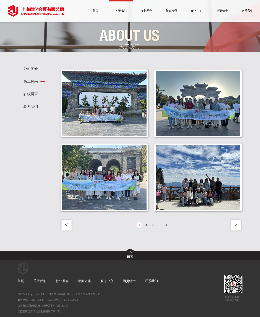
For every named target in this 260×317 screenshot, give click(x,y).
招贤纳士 (129, 281)
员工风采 (30, 81)
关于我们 (39, 281)
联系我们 (30, 107)
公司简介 (30, 69)
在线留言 (30, 94)
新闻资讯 (84, 281)
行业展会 (62, 281)
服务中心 (106, 281)
